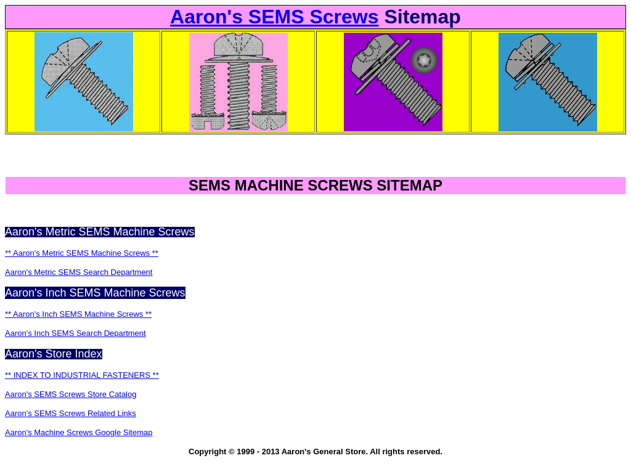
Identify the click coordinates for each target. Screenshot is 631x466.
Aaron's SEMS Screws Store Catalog (70, 394)
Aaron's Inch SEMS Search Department (75, 333)
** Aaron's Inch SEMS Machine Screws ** (78, 314)
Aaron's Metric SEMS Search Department (78, 272)
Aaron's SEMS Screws (274, 17)
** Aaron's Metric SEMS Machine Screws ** (81, 253)
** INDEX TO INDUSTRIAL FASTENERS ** (82, 375)
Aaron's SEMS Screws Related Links (70, 413)
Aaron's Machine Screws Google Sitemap (78, 432)
